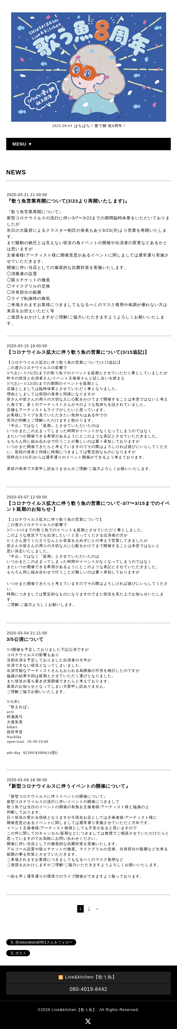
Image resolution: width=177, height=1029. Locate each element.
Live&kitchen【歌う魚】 (74, 1010)
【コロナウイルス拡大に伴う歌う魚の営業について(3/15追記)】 (78, 352)
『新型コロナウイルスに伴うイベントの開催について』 (69, 786)
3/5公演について (25, 639)
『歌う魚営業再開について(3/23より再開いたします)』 (68, 201)
